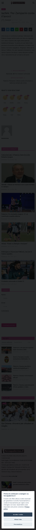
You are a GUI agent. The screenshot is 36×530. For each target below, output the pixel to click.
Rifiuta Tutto (18, 519)
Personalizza (18, 524)
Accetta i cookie (18, 514)
